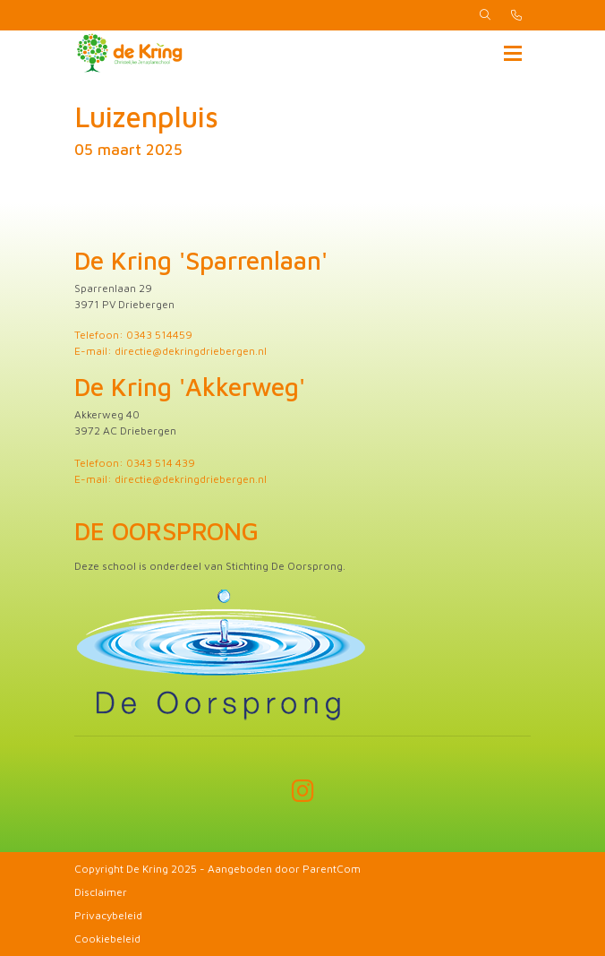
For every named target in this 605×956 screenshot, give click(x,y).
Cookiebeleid (107, 938)
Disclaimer (100, 892)
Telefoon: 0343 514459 (133, 334)
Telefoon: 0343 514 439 (134, 462)
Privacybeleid (108, 915)
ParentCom (331, 868)
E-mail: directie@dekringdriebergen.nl (170, 350)
